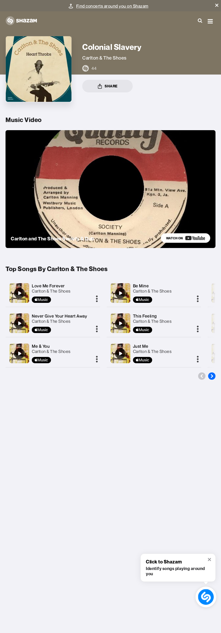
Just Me (140, 346)
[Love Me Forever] (19, 293)
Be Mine (141, 285)
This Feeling (145, 316)
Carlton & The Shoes (51, 291)
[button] (216, 5)
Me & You (41, 346)
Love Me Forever (48, 285)
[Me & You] (19, 353)
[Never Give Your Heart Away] (19, 323)
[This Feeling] (120, 323)
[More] (97, 299)
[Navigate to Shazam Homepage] (24, 21)
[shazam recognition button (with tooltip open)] (205, 596)
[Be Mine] (120, 293)
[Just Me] (120, 353)
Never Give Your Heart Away (59, 316)
